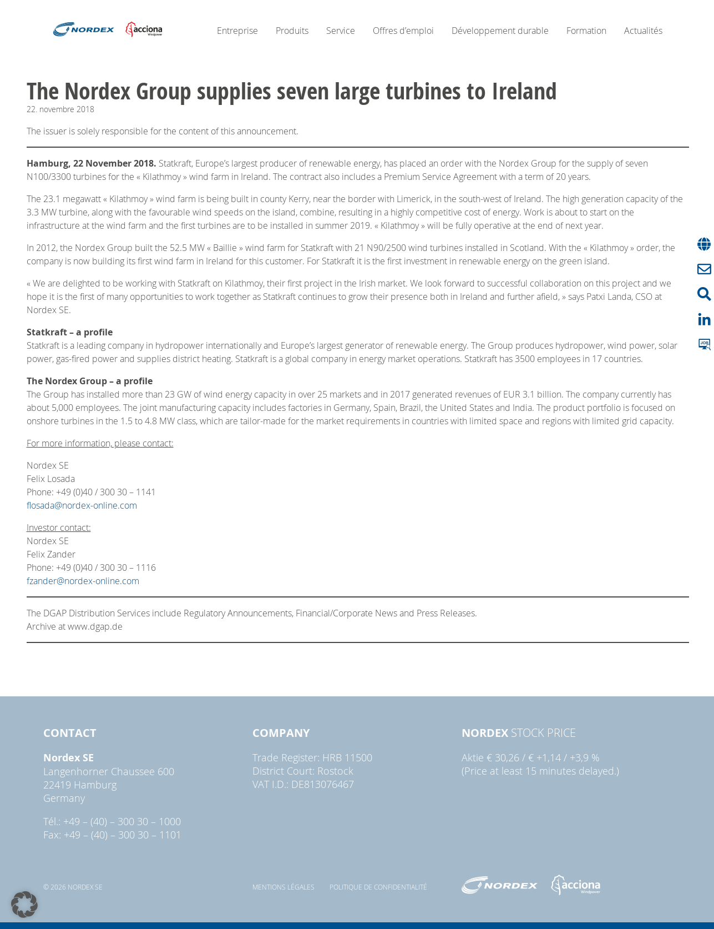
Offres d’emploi (403, 30)
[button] (24, 904)
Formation (586, 30)
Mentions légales (283, 886)
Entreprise (237, 30)
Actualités (643, 30)
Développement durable (500, 30)
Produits (292, 30)
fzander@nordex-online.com (83, 581)
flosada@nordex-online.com (82, 505)
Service (340, 30)
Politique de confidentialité (378, 886)
